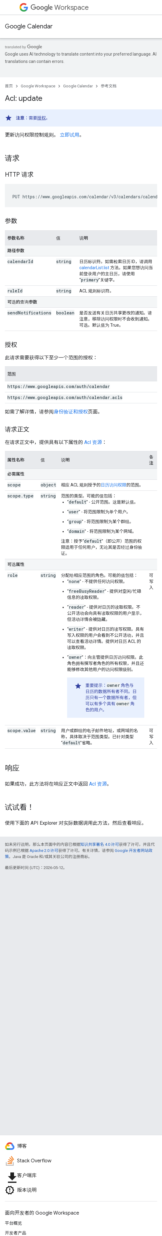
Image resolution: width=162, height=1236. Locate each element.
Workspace (60, 7)
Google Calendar (29, 26)
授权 (41, 118)
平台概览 (13, 1223)
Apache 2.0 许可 (44, 850)
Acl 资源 (93, 442)
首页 (9, 86)
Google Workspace (38, 86)
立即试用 (69, 135)
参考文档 (109, 86)
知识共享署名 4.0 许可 (99, 844)
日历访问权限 (113, 484)
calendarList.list (94, 267)
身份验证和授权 (71, 412)
